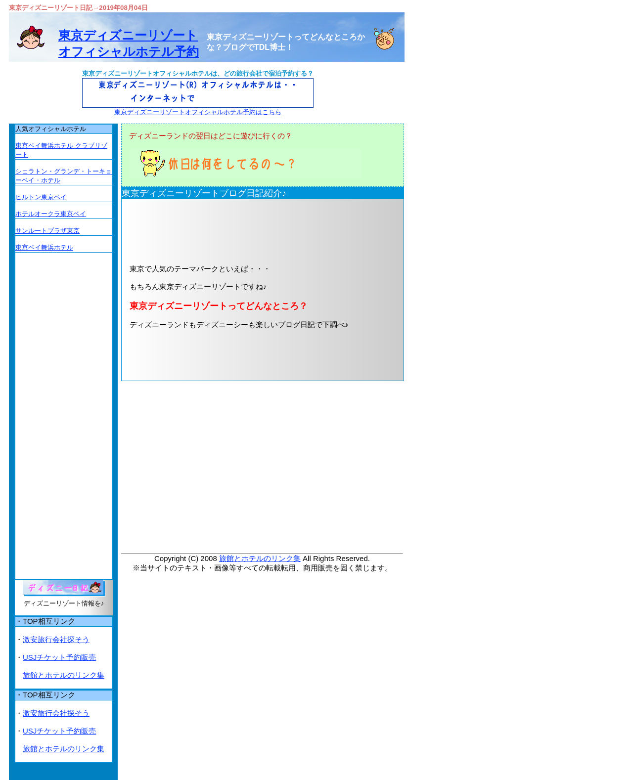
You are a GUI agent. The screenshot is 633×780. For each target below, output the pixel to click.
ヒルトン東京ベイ (41, 197)
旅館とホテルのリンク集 (260, 558)
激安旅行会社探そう (56, 639)
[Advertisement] (246, 231)
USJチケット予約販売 (59, 657)
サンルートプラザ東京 (47, 230)
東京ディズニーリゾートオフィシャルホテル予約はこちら (197, 112)
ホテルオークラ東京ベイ (50, 213)
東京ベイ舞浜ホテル (44, 247)
